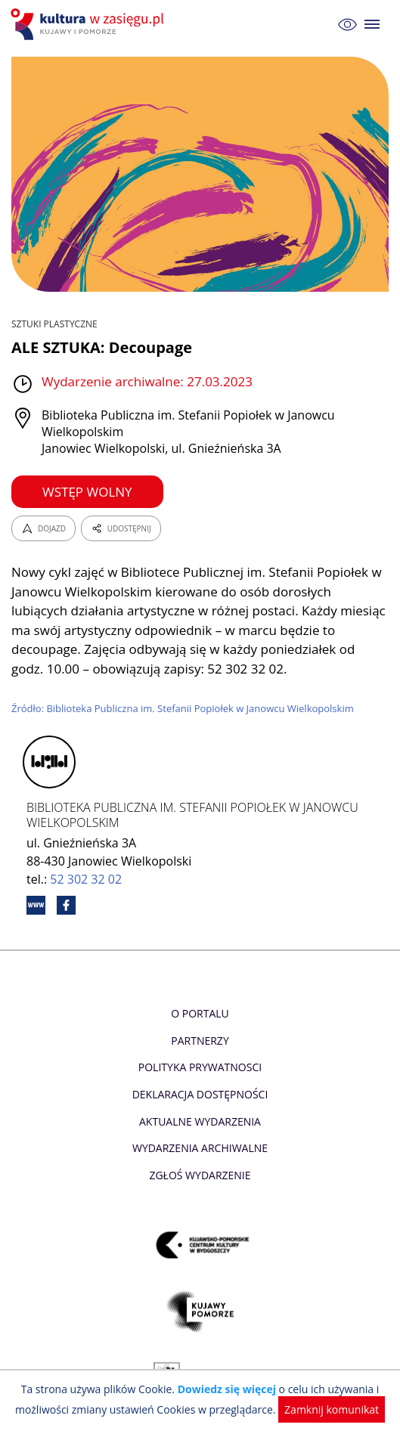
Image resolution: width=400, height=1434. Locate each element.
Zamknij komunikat (331, 1409)
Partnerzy (199, 1040)
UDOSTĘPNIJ (121, 528)
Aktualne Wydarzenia (200, 1121)
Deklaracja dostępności (200, 1094)
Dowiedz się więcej (227, 1389)
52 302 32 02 (86, 879)
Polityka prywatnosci (200, 1067)
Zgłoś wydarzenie (199, 1175)
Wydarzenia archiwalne (200, 1148)
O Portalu (200, 1013)
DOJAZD (43, 528)
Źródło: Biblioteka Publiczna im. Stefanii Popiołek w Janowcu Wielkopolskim (182, 708)
